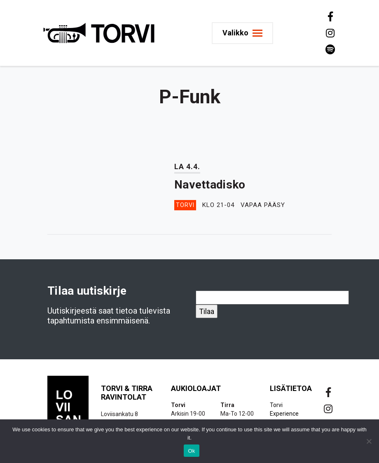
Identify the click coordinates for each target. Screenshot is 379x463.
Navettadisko (209, 184)
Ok (191, 451)
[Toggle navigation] (242, 33)
